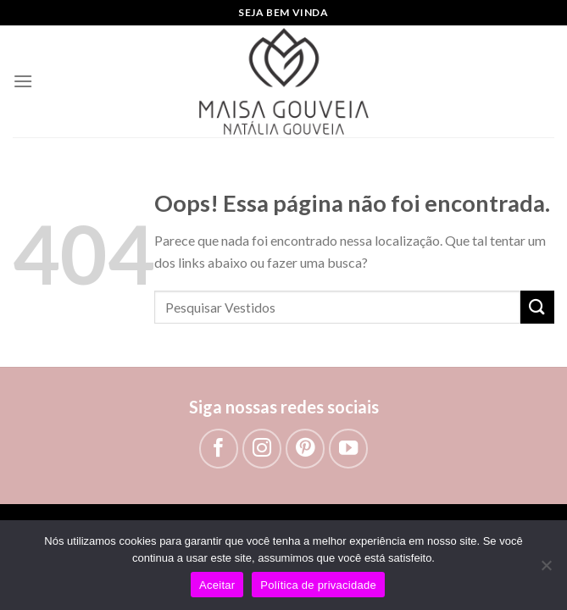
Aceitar (217, 585)
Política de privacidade (318, 585)
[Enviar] (537, 307)
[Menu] (23, 81)
